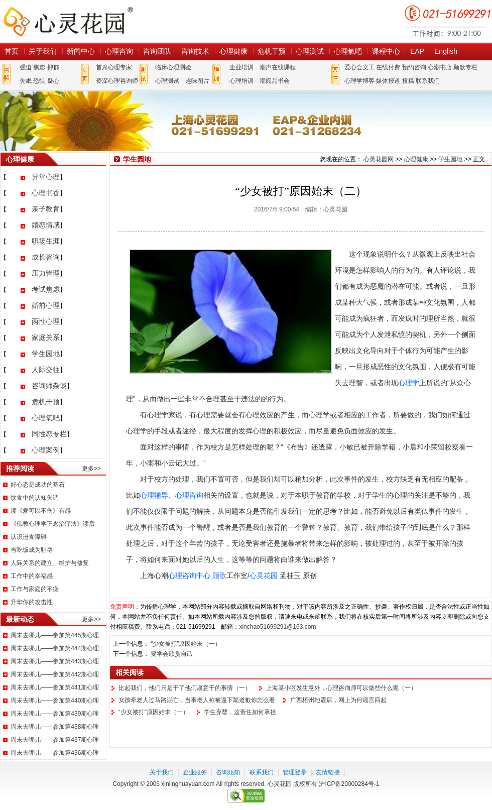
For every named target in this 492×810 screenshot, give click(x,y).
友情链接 (328, 772)
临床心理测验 (173, 67)
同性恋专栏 (49, 434)
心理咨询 (119, 51)
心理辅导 (154, 495)
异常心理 (46, 177)
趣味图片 (197, 80)
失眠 (26, 80)
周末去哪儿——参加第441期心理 (55, 687)
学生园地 (46, 354)
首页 (12, 51)
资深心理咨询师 (117, 80)
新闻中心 (81, 51)
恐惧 (39, 80)
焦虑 (39, 67)
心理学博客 (359, 80)
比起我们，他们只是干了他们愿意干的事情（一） (184, 687)
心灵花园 (264, 575)
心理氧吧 (348, 51)
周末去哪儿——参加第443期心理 (55, 661)
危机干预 (272, 51)
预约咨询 (414, 67)
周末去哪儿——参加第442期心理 (55, 674)
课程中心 (386, 51)
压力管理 (46, 273)
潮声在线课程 (278, 67)
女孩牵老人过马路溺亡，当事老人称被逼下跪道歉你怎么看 (196, 700)
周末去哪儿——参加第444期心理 (55, 648)
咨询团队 (157, 51)
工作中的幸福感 (32, 576)
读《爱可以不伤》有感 (41, 510)
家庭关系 (46, 337)
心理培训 (241, 80)
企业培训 (241, 67)
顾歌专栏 (465, 67)
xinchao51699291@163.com (277, 626)
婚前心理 (46, 305)
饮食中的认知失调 (35, 497)
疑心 (53, 80)
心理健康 (233, 51)
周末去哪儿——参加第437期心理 (55, 739)
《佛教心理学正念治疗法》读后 (53, 523)
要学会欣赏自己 (172, 653)
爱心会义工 (359, 67)
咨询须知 (228, 772)
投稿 (408, 80)
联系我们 (428, 80)
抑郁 (53, 67)
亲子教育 (46, 209)
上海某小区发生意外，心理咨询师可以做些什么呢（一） (341, 687)
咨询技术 (195, 51)
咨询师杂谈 (49, 386)
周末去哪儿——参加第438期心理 (55, 726)
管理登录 (295, 772)
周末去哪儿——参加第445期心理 (55, 635)
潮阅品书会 (275, 80)
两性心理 (46, 321)
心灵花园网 (68, 21)
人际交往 (46, 370)
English (445, 51)
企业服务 (195, 772)
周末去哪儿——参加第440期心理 (55, 700)
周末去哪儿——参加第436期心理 (55, 752)
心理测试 (310, 51)
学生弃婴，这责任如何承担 (240, 712)
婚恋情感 (46, 225)
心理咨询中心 (189, 575)
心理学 (408, 383)
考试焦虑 (46, 289)
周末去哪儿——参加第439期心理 (55, 713)
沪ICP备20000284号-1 (349, 783)
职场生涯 (46, 241)
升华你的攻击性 (32, 602)
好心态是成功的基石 (38, 484)
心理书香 (46, 193)
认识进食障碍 (29, 536)
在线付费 (388, 67)
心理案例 (46, 450)
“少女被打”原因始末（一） (186, 643)
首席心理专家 (114, 67)
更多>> (91, 468)
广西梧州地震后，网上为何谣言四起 (338, 700)
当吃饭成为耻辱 (32, 549)
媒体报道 (388, 80)
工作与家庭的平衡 (35, 589)
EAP (417, 51)
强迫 (26, 67)
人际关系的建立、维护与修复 (50, 562)
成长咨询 (46, 257)
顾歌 (219, 575)
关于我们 (43, 51)
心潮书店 (440, 67)
